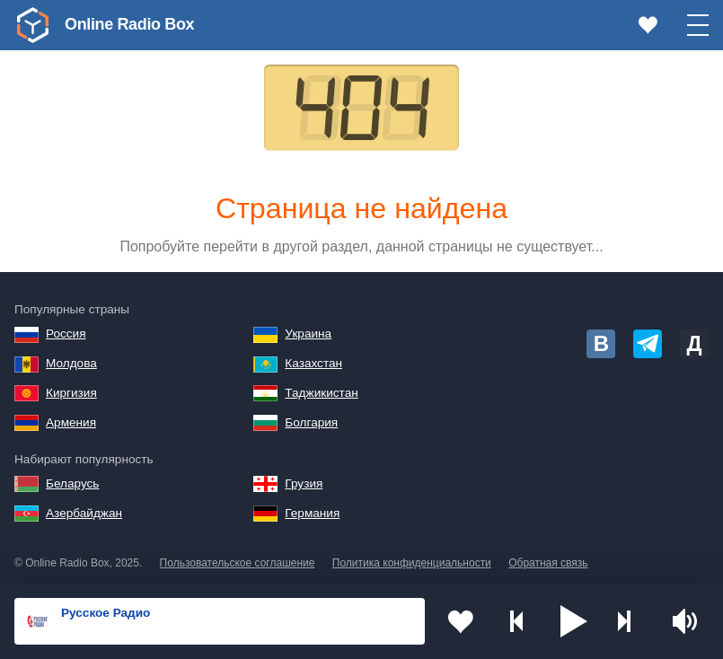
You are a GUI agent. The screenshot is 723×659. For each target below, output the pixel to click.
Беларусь (72, 483)
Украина (308, 333)
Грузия (303, 483)
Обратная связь (547, 563)
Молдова (71, 363)
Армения (71, 422)
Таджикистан (321, 393)
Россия (66, 333)
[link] (32, 25)
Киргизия (71, 393)
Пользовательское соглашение (237, 563)
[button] (573, 621)
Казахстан (313, 363)
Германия (312, 513)
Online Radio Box (129, 24)
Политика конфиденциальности (411, 563)
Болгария (311, 422)
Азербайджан (84, 513)
